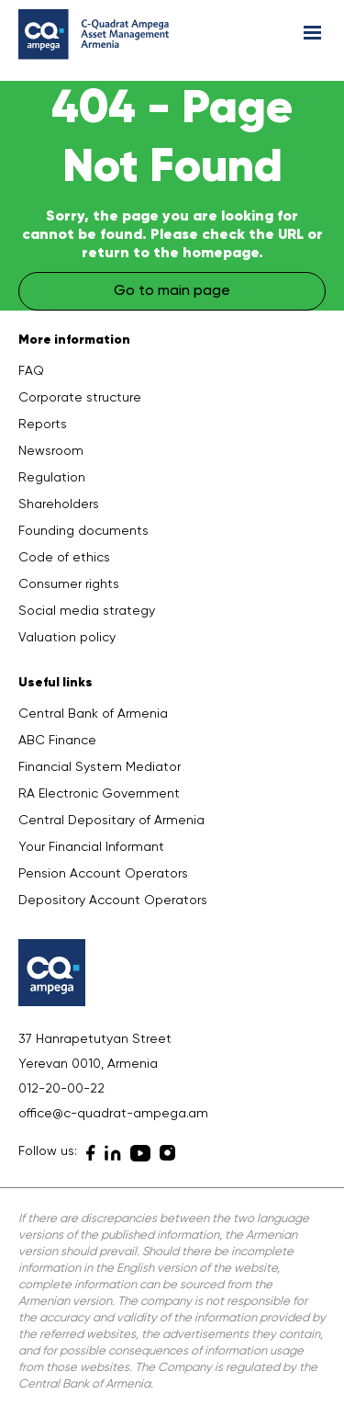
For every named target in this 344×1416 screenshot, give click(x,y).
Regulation (51, 477)
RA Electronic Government (99, 793)
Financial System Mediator (99, 767)
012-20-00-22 (61, 1088)
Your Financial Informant (91, 847)
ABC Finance (57, 740)
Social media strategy (86, 611)
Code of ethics (64, 557)
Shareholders (58, 504)
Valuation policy (67, 637)
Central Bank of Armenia (93, 714)
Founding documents (83, 531)
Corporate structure (79, 397)
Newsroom (50, 451)
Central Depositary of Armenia (111, 820)
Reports (42, 424)
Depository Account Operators (112, 900)
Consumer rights (68, 584)
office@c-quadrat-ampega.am (113, 1113)
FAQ (31, 371)
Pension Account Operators (103, 873)
